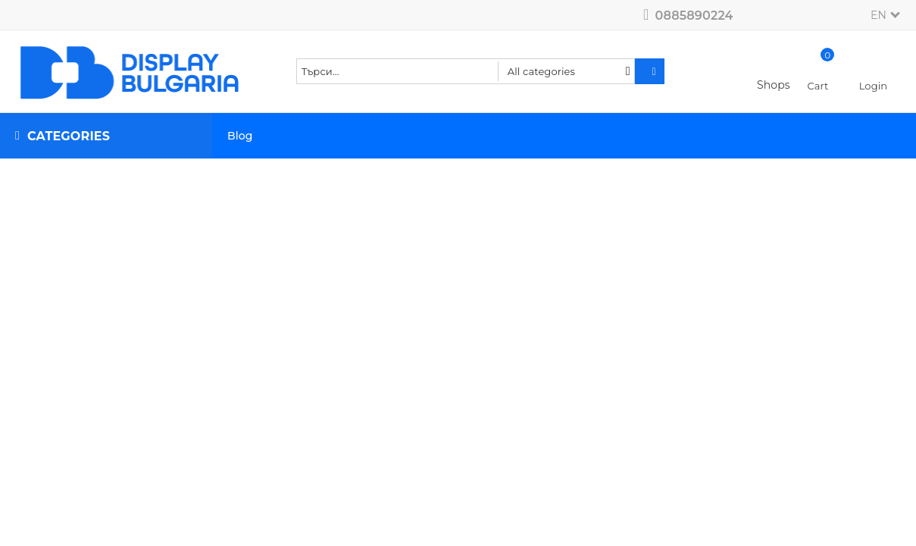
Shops (773, 85)
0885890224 (694, 15)
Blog (240, 136)
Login (873, 86)
